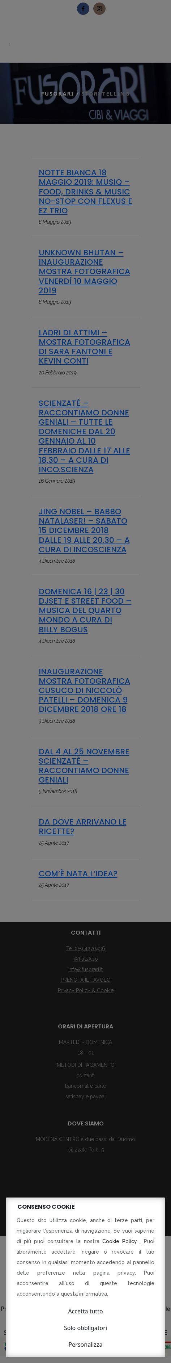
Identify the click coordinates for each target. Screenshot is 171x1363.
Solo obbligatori (85, 1328)
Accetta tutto (85, 1311)
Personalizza (86, 1345)
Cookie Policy (121, 1241)
